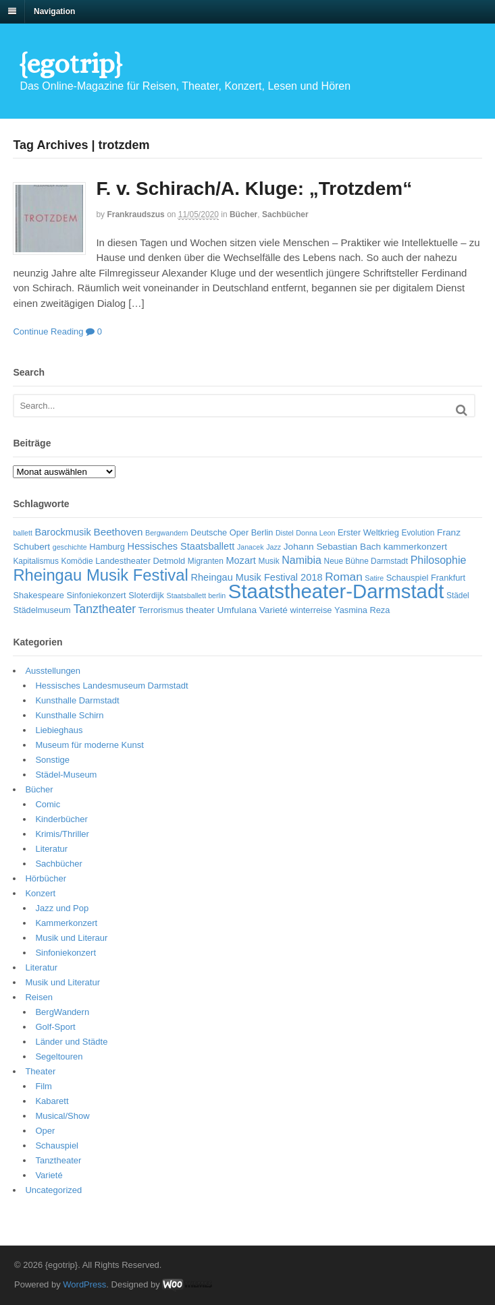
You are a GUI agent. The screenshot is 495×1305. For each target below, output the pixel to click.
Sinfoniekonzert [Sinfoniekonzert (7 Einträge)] (96, 595)
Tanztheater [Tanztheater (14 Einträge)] (104, 609)
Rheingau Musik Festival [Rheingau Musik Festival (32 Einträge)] (100, 575)
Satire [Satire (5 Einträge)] (374, 578)
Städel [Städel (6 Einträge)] (457, 595)
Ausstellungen (52, 671)
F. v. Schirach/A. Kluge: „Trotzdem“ (254, 188)
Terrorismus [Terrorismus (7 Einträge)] (161, 610)
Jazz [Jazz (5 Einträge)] (273, 547)
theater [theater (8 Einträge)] (200, 610)
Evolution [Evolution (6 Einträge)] (417, 533)
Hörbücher (45, 878)
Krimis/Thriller (61, 834)
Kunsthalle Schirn (69, 715)
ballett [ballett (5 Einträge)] (22, 533)
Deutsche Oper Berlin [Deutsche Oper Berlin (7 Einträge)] (231, 532)
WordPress (84, 1284)
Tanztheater (58, 1160)
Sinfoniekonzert (65, 953)
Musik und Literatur (62, 982)
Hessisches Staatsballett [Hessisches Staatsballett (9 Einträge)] (181, 546)
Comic (47, 804)
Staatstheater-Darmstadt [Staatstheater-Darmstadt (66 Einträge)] (336, 591)
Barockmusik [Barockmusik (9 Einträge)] (62, 532)
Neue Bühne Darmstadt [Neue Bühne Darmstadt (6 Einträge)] (366, 561)
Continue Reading (48, 331)
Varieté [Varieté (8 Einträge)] (273, 610)
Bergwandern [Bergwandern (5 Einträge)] (166, 533)
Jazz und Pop (61, 908)
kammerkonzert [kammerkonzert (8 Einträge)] (415, 547)
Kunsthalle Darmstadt (77, 700)
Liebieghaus (58, 730)
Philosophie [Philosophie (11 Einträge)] (439, 560)
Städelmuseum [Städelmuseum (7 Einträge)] (41, 610)
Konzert (40, 893)
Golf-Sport (55, 1027)
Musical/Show (62, 1116)
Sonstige (52, 760)
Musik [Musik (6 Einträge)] (269, 561)
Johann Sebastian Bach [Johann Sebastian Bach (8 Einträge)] (332, 547)
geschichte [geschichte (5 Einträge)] (70, 547)
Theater (40, 1071)
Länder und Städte (71, 1042)
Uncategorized (53, 1190)
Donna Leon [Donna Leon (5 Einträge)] (315, 533)
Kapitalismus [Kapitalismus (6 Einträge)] (36, 561)
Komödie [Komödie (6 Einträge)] (77, 561)
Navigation (54, 11)
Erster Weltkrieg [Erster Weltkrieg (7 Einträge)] (368, 532)
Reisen (38, 997)
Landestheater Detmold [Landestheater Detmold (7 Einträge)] (140, 561)
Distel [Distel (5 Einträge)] (285, 533)
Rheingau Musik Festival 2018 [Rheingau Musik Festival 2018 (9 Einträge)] (256, 577)
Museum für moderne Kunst (89, 745)
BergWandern (62, 1012)
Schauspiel (56, 1145)
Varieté (48, 1175)
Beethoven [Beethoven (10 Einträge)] (117, 532)
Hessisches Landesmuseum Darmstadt (111, 685)
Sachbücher (285, 214)
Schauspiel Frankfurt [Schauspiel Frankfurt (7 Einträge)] (425, 578)
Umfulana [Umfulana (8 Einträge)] (237, 610)
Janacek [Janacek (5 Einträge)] (250, 547)
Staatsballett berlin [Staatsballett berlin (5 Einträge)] (196, 595)
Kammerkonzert (66, 923)
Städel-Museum (66, 775)
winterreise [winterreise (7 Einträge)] (311, 610)
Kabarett (51, 1101)
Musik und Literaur (71, 938)
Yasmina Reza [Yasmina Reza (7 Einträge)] (362, 610)
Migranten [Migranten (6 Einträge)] (206, 561)
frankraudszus (135, 214)
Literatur (51, 849)
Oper (45, 1131)
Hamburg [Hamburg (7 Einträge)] (107, 547)
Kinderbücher (61, 819)
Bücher (243, 214)
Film (43, 1086)
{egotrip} (71, 64)
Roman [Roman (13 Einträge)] (344, 576)
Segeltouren (58, 1056)
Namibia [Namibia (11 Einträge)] (301, 560)
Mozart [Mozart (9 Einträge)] (241, 560)
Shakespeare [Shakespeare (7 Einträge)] (38, 595)
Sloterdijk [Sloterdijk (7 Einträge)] (146, 595)
